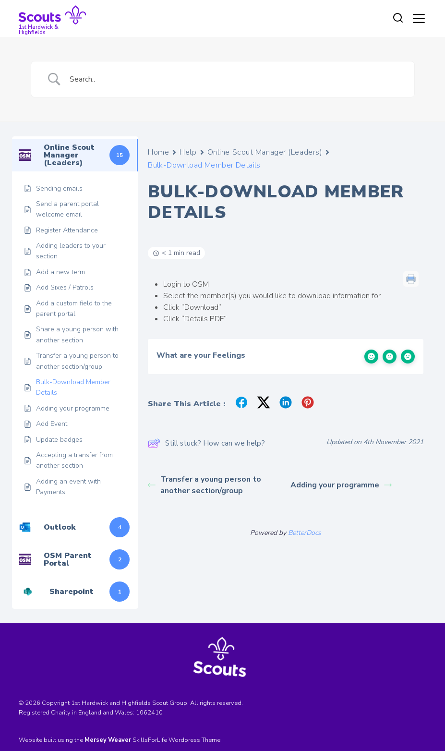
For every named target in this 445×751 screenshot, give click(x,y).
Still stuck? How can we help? (206, 443)
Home (158, 152)
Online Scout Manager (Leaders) (265, 152)
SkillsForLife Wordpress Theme (176, 740)
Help (188, 152)
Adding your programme (341, 485)
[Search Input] (234, 79)
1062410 (149, 712)
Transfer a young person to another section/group (204, 485)
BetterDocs (304, 532)
